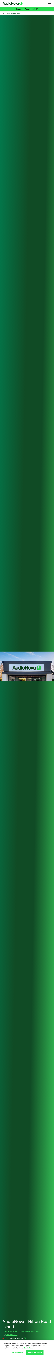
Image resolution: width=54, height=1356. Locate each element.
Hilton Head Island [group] (11, 13)
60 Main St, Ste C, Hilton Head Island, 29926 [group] (22, 1331)
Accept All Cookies (35, 1352)
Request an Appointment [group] (27, 9)
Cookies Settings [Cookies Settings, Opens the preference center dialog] (17, 1352)
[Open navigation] (49, 3)
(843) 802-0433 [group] (11, 1335)
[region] (27, 1348)
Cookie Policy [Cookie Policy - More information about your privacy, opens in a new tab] (28, 1348)
